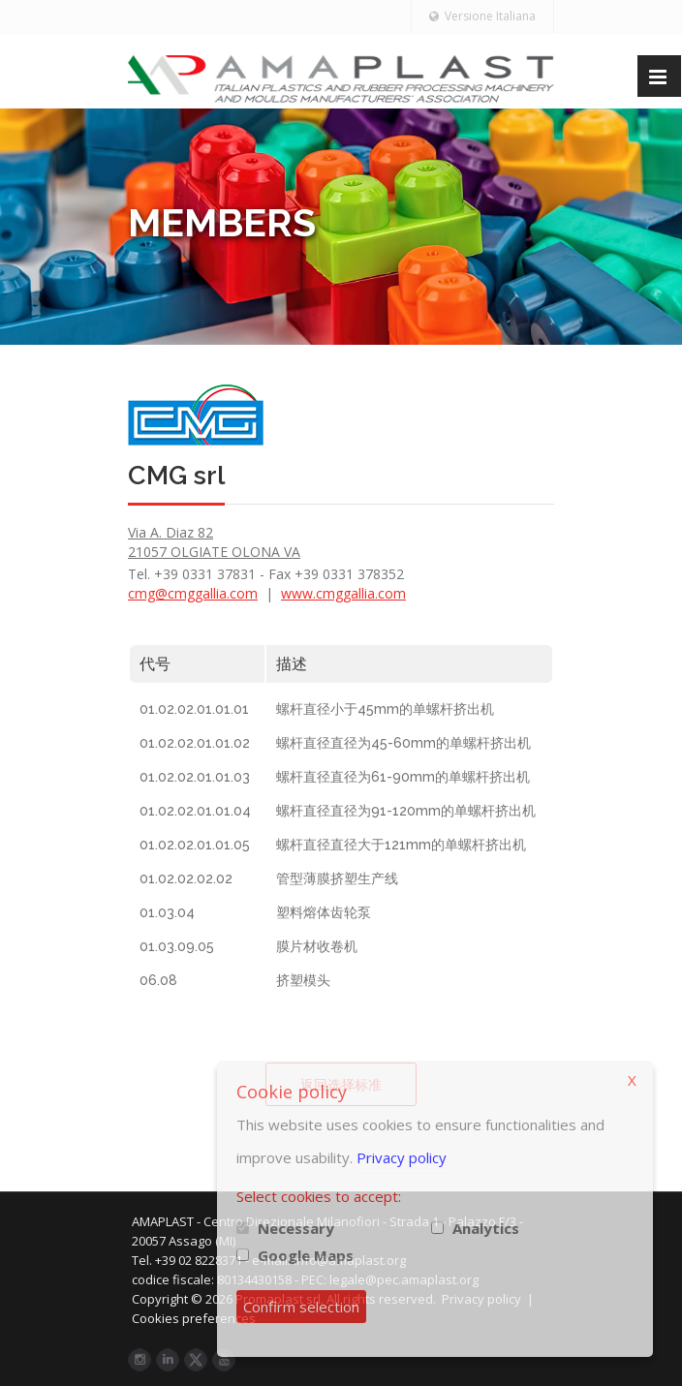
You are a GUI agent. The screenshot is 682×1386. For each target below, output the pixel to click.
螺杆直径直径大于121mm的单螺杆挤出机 (401, 844)
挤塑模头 (303, 980)
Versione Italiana (482, 16)
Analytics (485, 1228)
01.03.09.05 (177, 946)
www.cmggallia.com (343, 593)
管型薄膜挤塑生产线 (337, 878)
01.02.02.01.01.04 (195, 810)
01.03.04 (167, 912)
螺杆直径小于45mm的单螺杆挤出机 (385, 709)
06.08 (158, 980)
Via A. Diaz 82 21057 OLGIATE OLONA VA (214, 542)
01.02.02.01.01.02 (195, 743)
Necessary (296, 1228)
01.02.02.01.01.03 (195, 777)
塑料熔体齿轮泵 (323, 912)
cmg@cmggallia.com (193, 593)
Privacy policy (401, 1157)
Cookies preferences (206, 1318)
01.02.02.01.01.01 (194, 709)
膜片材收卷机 (316, 946)
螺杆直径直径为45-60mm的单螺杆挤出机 (403, 743)
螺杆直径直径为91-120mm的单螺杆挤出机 (406, 810)
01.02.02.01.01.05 (195, 844)
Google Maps (306, 1255)
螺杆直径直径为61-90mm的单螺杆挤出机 (403, 777)
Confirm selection (301, 1306)
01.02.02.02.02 (186, 878)
